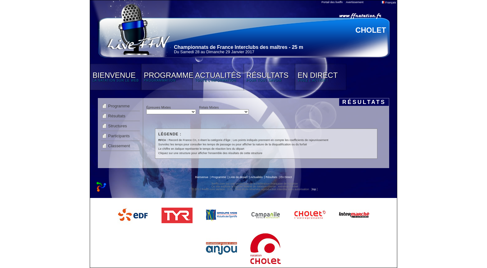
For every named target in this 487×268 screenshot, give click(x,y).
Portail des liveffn (332, 2)
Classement (119, 145)
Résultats (116, 116)
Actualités (256, 177)
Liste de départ (238, 177)
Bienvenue (201, 177)
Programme (119, 106)
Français (388, 2)
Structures (117, 126)
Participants (119, 136)
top (314, 189)
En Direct (286, 177)
